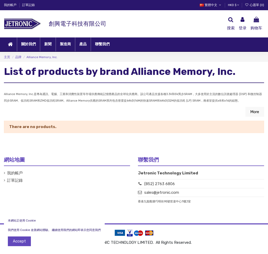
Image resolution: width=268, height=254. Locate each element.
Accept (19, 241)
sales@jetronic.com (161, 192)
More (254, 111)
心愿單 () (254, 5)
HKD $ (233, 5)
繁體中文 (211, 5)
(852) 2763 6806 (159, 183)
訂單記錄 (28, 5)
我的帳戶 (10, 5)
